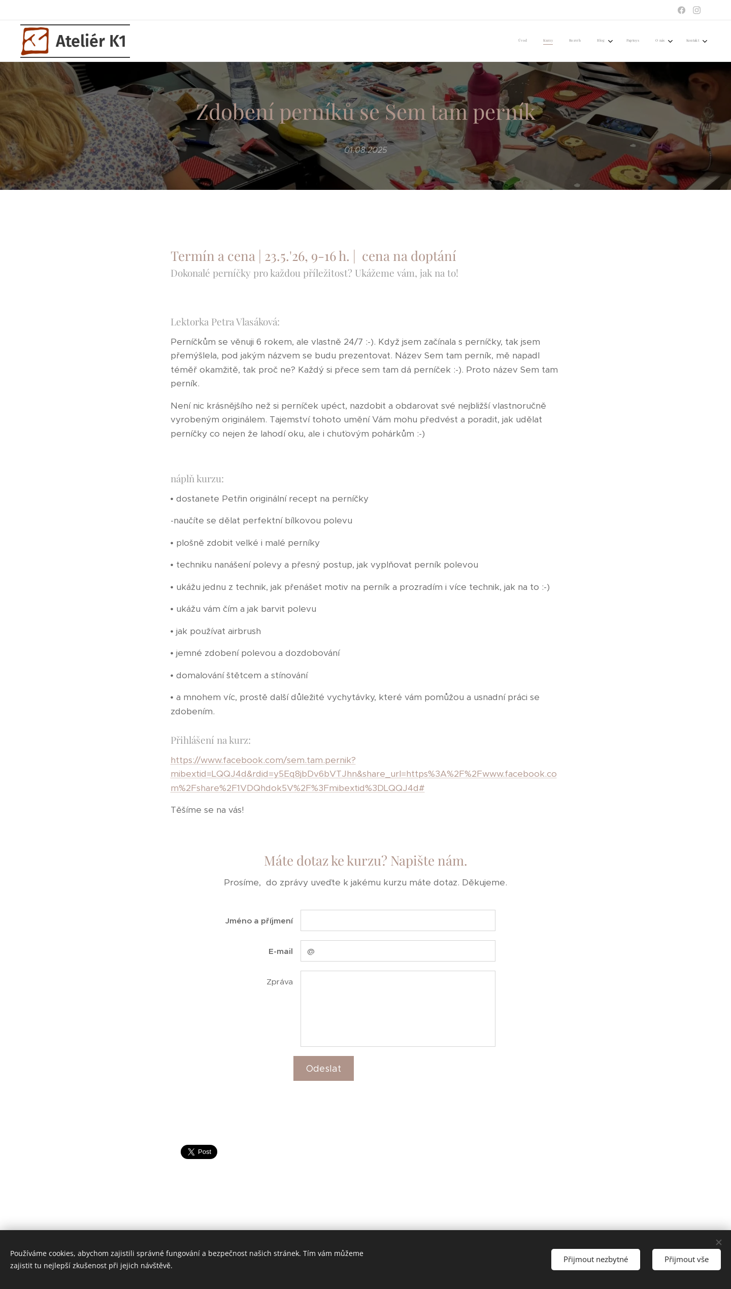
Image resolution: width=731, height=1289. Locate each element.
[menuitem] (594, 41)
